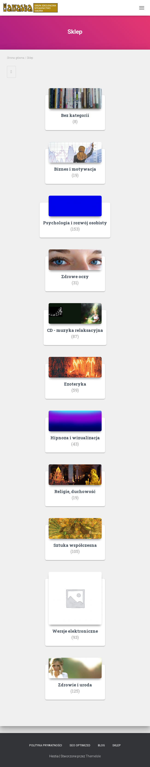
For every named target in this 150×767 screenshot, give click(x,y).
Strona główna (15, 57)
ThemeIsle (93, 756)
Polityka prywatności (45, 745)
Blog (101, 745)
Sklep (116, 745)
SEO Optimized (80, 745)
